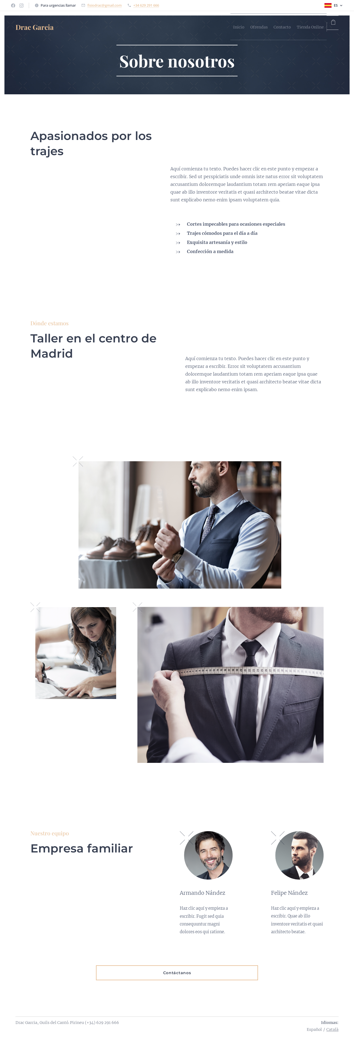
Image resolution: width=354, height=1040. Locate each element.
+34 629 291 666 (146, 5)
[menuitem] (199, 26)
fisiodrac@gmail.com (104, 5)
